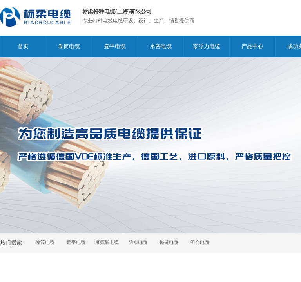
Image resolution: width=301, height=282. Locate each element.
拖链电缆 (169, 242)
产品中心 (252, 46)
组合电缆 (199, 242)
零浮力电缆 (206, 46)
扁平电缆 (115, 46)
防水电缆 (138, 242)
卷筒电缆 (69, 46)
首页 (23, 46)
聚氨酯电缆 (107, 242)
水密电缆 (161, 46)
